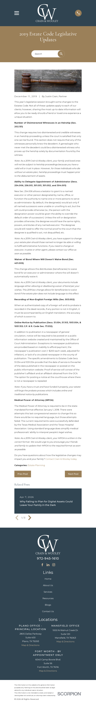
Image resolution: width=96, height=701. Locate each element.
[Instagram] (53, 564)
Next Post (73, 474)
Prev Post (23, 474)
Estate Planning (36, 465)
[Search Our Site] (61, 53)
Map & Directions (31, 645)
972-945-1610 (48, 558)
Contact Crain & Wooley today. (61, 459)
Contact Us (48, 611)
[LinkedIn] (47, 564)
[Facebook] (42, 564)
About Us (48, 585)
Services (48, 592)
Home (48, 579)
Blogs (48, 605)
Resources (48, 598)
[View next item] (29, 517)
